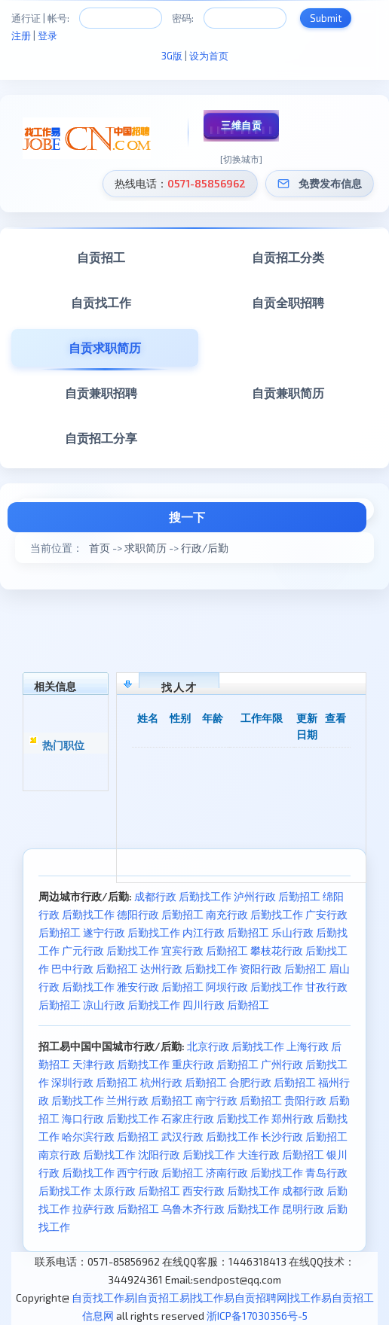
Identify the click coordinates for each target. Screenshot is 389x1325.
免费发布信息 (330, 183)
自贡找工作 (101, 302)
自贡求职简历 (105, 347)
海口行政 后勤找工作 (110, 1118)
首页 (99, 547)
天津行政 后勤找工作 (121, 1064)
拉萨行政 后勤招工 (115, 1208)
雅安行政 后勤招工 (160, 986)
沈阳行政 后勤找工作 (186, 1154)
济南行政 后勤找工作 (254, 1172)
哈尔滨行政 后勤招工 (110, 1136)
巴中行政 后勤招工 (94, 968)
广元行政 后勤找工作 (110, 950)
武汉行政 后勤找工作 (210, 1136)
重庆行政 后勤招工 (215, 1064)
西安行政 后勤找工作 (231, 1190)
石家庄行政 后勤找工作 (215, 1118)
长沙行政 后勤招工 (304, 1136)
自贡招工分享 (101, 438)
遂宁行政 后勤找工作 (131, 932)
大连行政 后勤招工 (280, 1154)
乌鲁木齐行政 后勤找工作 (220, 1208)
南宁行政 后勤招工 (238, 1100)
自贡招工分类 (288, 257)
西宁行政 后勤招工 (160, 1172)
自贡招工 (101, 257)
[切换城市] (241, 159)
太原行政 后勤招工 (136, 1190)
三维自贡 (241, 125)
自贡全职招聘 (288, 302)
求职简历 (145, 547)
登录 (47, 35)
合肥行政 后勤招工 (272, 1082)
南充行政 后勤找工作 (254, 914)
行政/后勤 (204, 547)
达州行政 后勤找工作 (188, 968)
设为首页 (208, 56)
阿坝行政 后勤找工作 (254, 986)
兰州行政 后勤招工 (149, 1100)
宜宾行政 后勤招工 (204, 950)
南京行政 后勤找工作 (87, 1154)
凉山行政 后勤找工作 (131, 1004)
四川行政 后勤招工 (225, 1004)
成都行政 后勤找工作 (182, 896)
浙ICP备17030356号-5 (257, 1315)
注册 (21, 35)
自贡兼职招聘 (101, 392)
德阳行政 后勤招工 (160, 914)
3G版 (171, 56)
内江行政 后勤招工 (225, 932)
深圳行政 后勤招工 (94, 1082)
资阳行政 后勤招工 (283, 968)
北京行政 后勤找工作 (235, 1046)
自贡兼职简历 (288, 392)
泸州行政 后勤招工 (277, 896)
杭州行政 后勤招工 (183, 1082)
